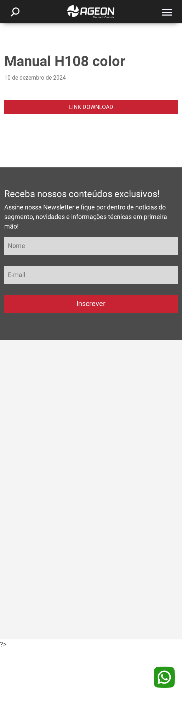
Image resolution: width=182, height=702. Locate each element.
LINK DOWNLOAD (91, 107)
